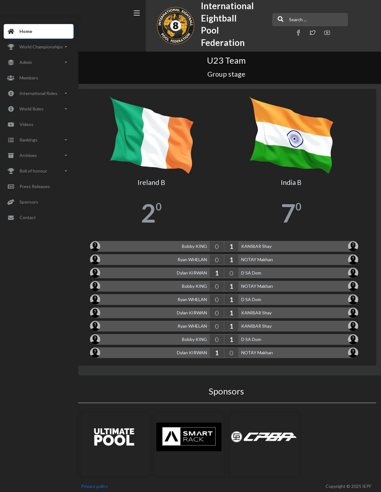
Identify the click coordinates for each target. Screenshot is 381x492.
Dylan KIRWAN (196, 270)
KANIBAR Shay (260, 244)
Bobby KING (198, 244)
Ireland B (157, 180)
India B (293, 180)
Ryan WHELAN (196, 257)
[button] (265, 32)
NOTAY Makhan (261, 257)
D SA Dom (255, 270)
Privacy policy (102, 484)
